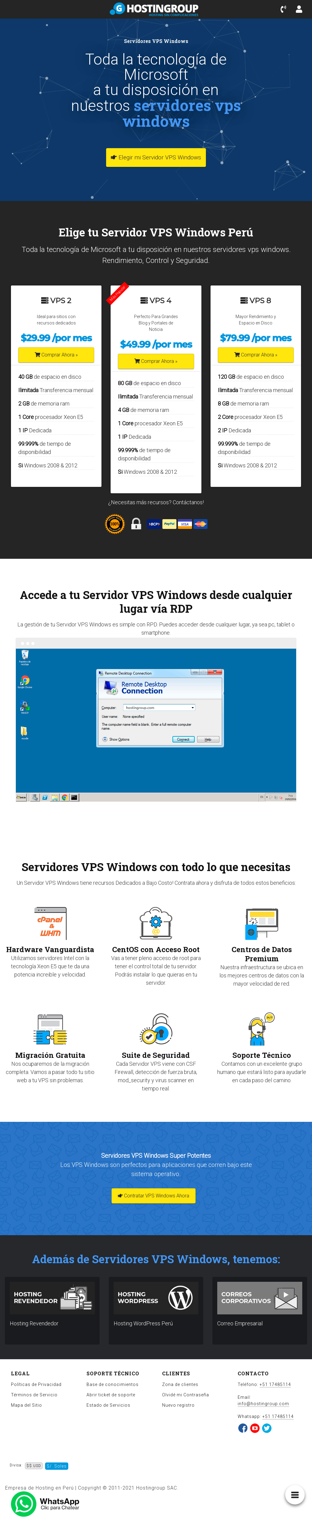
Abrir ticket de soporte (111, 1394)
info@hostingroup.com (263, 1403)
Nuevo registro (178, 1405)
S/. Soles (57, 1466)
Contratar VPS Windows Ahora (153, 1196)
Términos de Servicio (34, 1394)
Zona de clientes (180, 1384)
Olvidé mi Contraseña (185, 1394)
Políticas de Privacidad (36, 1384)
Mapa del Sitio (26, 1405)
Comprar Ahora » (56, 355)
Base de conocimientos (113, 1384)
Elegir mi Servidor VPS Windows (156, 157)
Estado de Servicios (108, 1405)
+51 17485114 (275, 1384)
